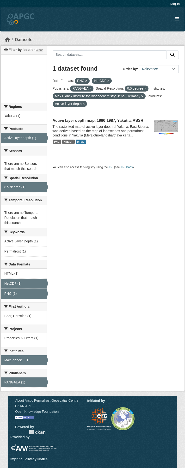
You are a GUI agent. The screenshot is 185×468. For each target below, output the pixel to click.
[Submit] (172, 54)
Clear (39, 50)
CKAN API (23, 406)
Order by (130, 69)
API (111, 167)
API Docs (126, 167)
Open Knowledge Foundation (37, 411)
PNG (57, 141)
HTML (80, 141)
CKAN (37, 432)
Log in (175, 4)
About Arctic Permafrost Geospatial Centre (47, 400)
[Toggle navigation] (177, 19)
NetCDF (68, 141)
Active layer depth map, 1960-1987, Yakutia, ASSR (98, 120)
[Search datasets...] (110, 54)
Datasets (23, 39)
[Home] (7, 39)
